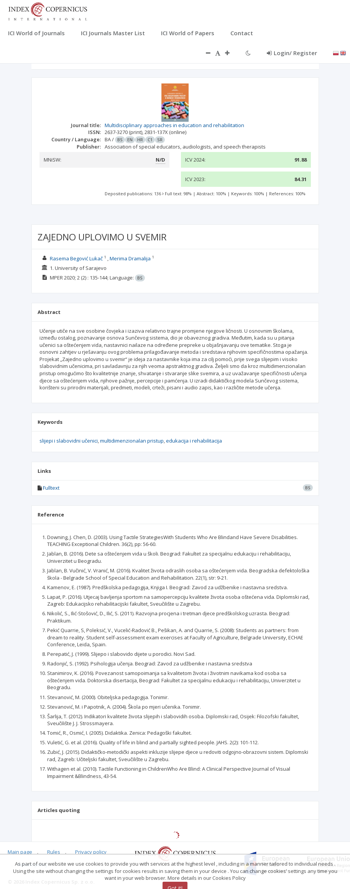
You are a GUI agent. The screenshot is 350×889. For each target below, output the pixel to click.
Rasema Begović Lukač (76, 258)
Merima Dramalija (130, 258)
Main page (20, 851)
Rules (53, 851)
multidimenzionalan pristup (132, 440)
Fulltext (51, 487)
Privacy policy (91, 851)
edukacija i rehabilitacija (194, 440)
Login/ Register (292, 53)
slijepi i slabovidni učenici (68, 440)
